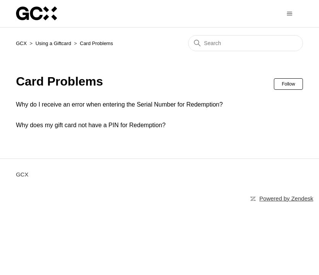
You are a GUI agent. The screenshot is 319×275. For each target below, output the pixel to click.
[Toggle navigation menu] (289, 14)
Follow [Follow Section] (288, 84)
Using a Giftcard (53, 43)
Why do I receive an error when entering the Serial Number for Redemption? (119, 104)
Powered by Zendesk (286, 198)
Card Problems (96, 43)
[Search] (246, 43)
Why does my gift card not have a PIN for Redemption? (91, 125)
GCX (21, 43)
